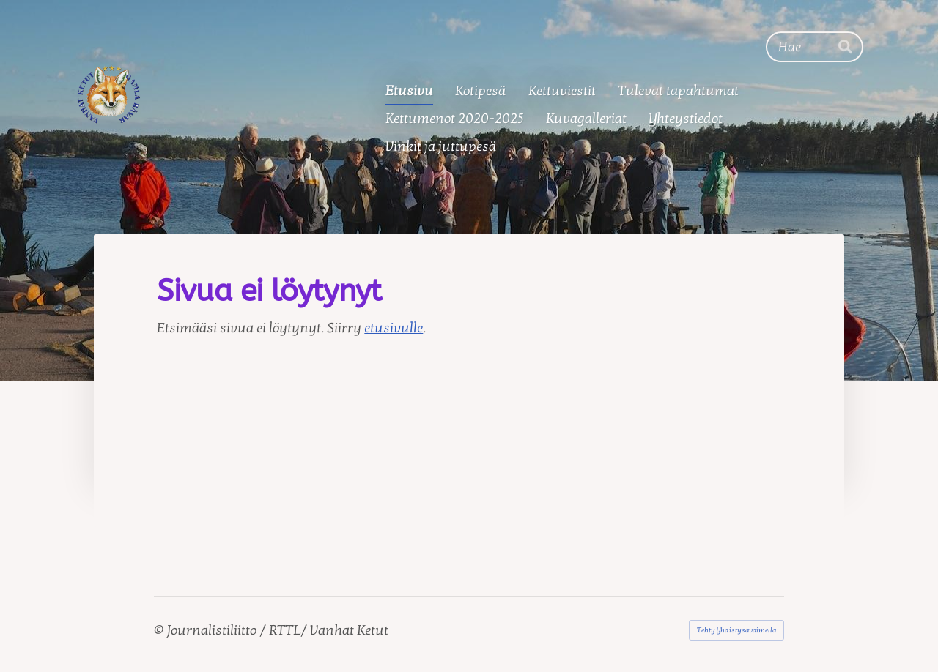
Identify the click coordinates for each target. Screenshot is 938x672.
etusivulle (393, 328)
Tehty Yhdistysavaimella (736, 630)
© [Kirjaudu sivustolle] (160, 630)
